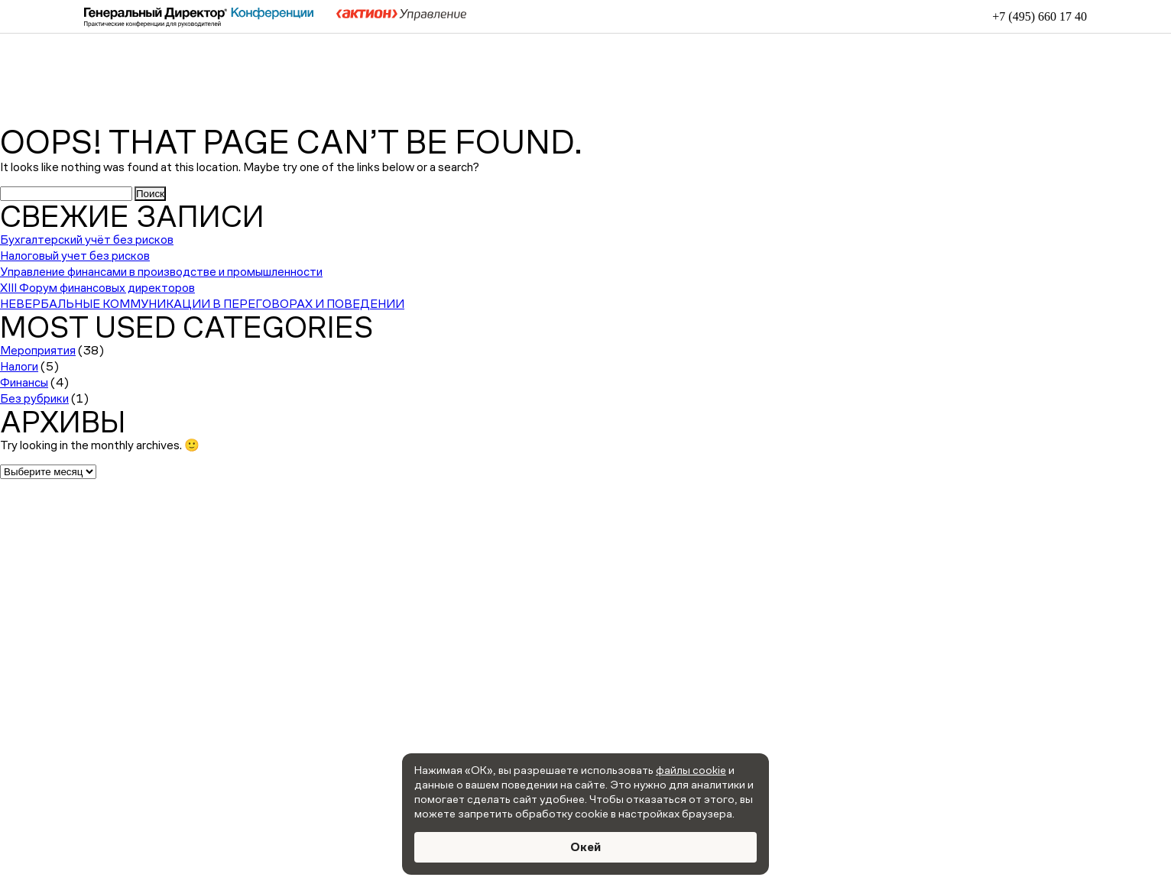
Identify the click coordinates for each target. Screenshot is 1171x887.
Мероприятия (38, 350)
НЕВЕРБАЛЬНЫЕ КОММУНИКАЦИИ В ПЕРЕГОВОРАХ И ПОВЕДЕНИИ (202, 304)
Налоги (19, 366)
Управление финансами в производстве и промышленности (161, 272)
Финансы (24, 382)
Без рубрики (34, 398)
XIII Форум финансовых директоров (97, 288)
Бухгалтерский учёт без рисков (87, 239)
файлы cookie (691, 769)
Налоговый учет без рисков (75, 256)
